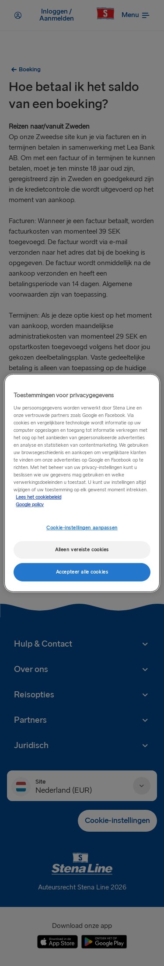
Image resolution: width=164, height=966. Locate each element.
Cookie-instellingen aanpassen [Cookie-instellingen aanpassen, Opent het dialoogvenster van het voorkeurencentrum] (82, 528)
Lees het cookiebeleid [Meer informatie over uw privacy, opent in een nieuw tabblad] (38, 497)
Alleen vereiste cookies (82, 550)
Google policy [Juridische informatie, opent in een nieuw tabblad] (30, 505)
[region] (82, 483)
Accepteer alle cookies (82, 572)
